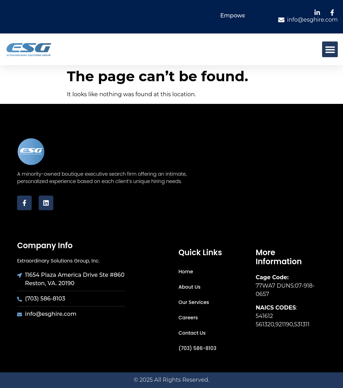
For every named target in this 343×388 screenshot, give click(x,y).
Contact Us (192, 332)
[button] (330, 49)
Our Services (193, 302)
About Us (189, 286)
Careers (188, 317)
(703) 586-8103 (197, 348)
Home (185, 271)
